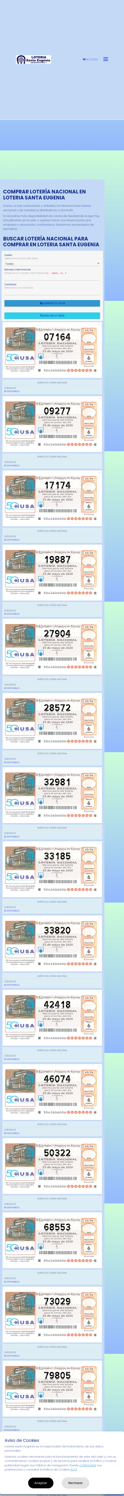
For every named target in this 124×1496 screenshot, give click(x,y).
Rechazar (75, 1483)
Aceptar (40, 1483)
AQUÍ (73, 1470)
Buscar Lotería (52, 315)
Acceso (90, 59)
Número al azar (52, 303)
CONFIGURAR (87, 1465)
